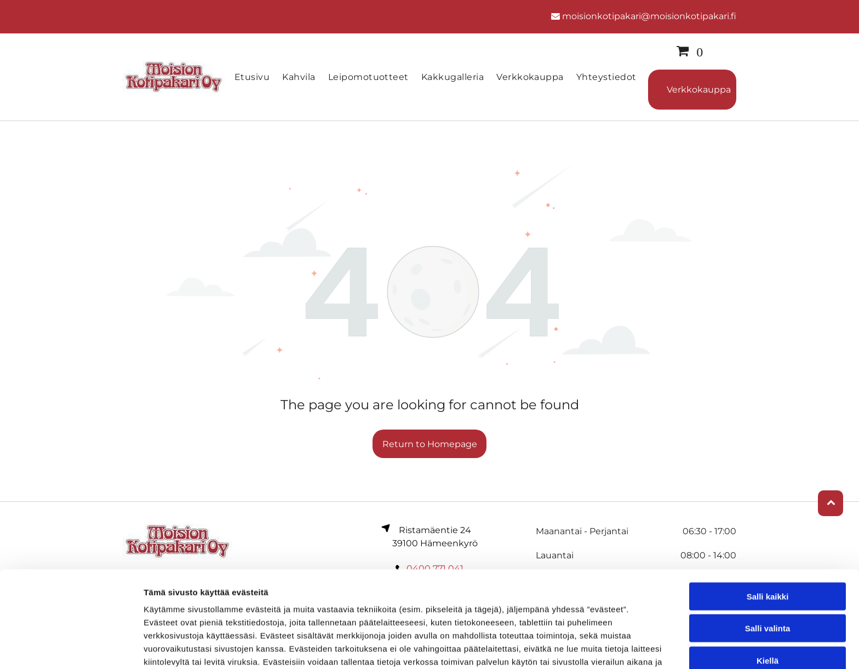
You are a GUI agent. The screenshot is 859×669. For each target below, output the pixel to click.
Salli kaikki (768, 533)
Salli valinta (768, 565)
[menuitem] (253, 77)
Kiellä (767, 597)
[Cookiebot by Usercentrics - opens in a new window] (71, 647)
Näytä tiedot (586, 647)
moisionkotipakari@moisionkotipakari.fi (649, 16)
